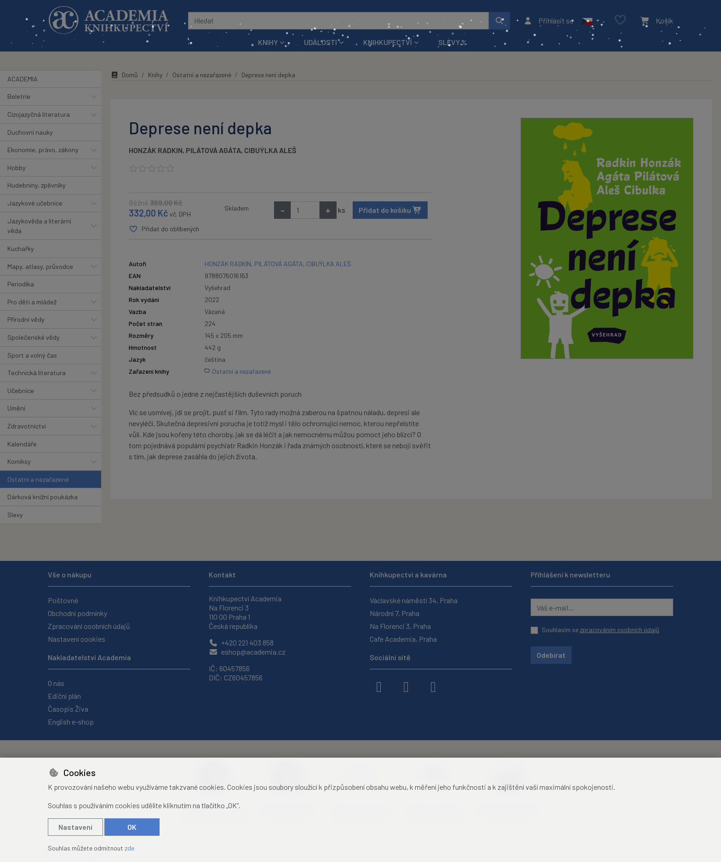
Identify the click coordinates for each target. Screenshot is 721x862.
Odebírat (551, 655)
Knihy (155, 75)
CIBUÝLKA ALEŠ (270, 150)
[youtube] (433, 686)
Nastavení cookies (76, 638)
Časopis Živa (68, 708)
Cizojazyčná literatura (38, 114)
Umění (16, 408)
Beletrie (18, 96)
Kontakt (222, 574)
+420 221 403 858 (241, 642)
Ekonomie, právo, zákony (43, 150)
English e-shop (71, 721)
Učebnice (20, 390)
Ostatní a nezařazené (38, 479)
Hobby (16, 167)
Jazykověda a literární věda (39, 226)
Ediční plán (64, 695)
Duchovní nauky (30, 132)
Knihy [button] (268, 42)
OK (132, 826)
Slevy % (452, 42)
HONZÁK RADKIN (156, 150)
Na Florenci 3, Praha (400, 626)
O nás (56, 683)
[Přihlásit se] (548, 20)
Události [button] (320, 42)
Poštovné (63, 600)
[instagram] (406, 686)
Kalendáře (22, 444)
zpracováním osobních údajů (619, 630)
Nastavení (75, 826)
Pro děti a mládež (32, 302)
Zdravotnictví (26, 426)
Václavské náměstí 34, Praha (414, 600)
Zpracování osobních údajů (89, 626)
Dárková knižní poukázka (42, 497)
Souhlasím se (600, 630)
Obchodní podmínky (77, 613)
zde (129, 848)
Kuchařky (20, 248)
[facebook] (379, 686)
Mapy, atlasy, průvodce (40, 266)
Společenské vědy (33, 337)
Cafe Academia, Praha (403, 638)
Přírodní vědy (26, 319)
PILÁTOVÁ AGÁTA (213, 150)
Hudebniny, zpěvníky (36, 185)
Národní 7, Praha (394, 613)
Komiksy (19, 461)
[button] (591, 20)
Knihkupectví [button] (387, 42)
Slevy (15, 515)
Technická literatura (36, 373)
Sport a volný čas (32, 355)
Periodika (20, 284)
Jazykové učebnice (35, 203)
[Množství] (305, 210)
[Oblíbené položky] (620, 20)
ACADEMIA (22, 79)
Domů (124, 75)
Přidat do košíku (390, 210)
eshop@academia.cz (247, 651)
